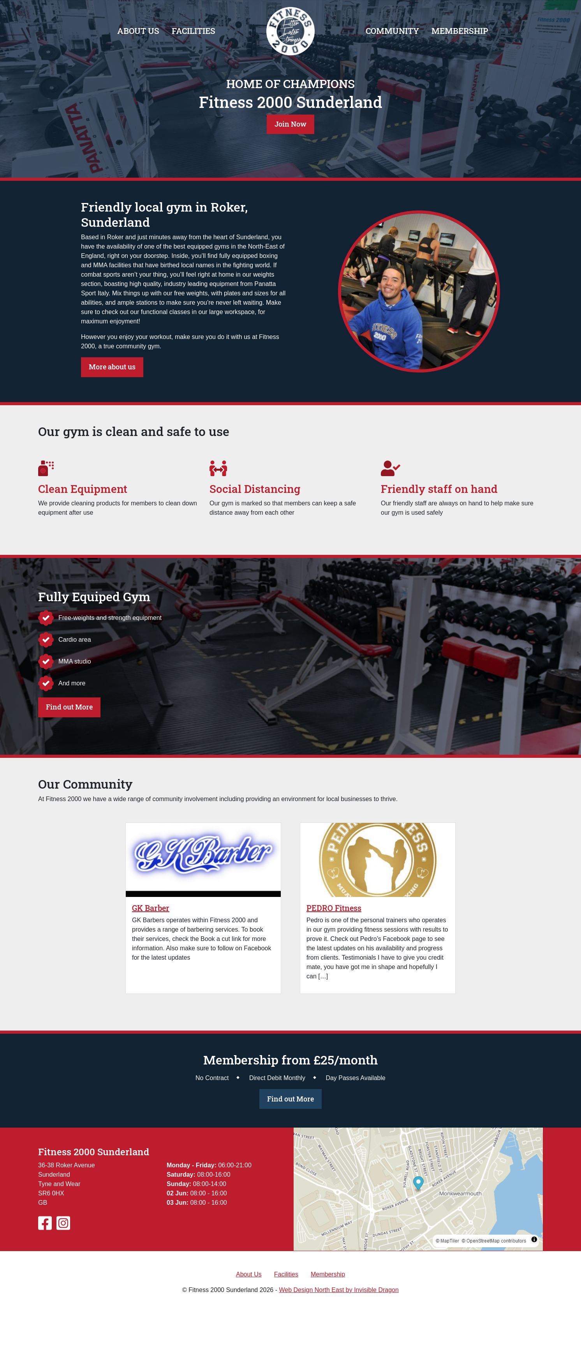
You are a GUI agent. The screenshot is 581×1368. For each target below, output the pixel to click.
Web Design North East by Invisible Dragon (338, 1290)
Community (392, 30)
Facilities (193, 30)
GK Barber (150, 908)
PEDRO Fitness (333, 908)
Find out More (69, 707)
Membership (459, 30)
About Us (138, 30)
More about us (112, 366)
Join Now (290, 124)
